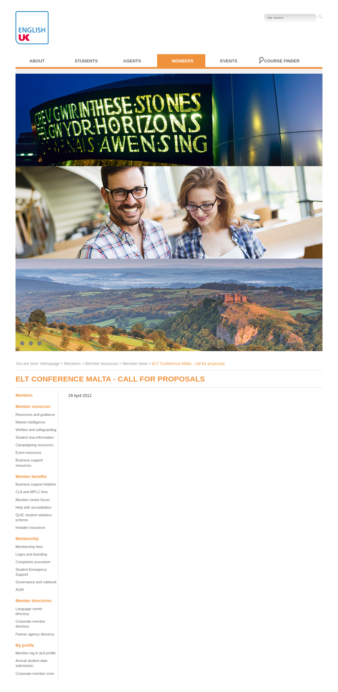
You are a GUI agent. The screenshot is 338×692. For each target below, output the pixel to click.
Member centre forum (33, 500)
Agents (132, 60)
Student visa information (35, 437)
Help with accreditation (33, 507)
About (37, 60)
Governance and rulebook (36, 582)
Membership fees (29, 547)
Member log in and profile (36, 653)
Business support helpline (36, 484)
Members (182, 60)
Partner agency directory (35, 634)
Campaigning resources (34, 445)
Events (228, 60)
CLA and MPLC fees (32, 492)
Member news (135, 363)
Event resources (28, 453)
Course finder (282, 60)
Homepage (50, 363)
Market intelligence (30, 422)
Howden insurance (30, 527)
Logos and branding (31, 554)
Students (86, 60)
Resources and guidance (35, 415)
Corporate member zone (35, 673)
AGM (20, 590)
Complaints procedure (33, 562)
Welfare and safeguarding (36, 430)
